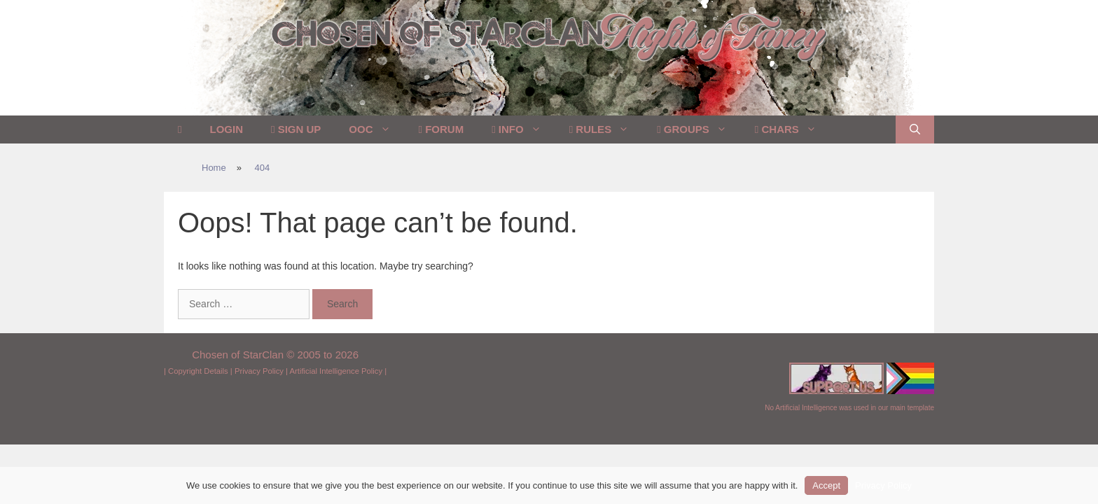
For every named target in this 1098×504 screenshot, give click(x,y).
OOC (376, 129)
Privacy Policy (259, 371)
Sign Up (296, 129)
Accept (826, 485)
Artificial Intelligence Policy (336, 371)
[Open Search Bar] (915, 129)
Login (226, 129)
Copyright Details (198, 371)
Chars (793, 129)
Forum (441, 129)
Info (523, 129)
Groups (699, 129)
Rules (606, 129)
